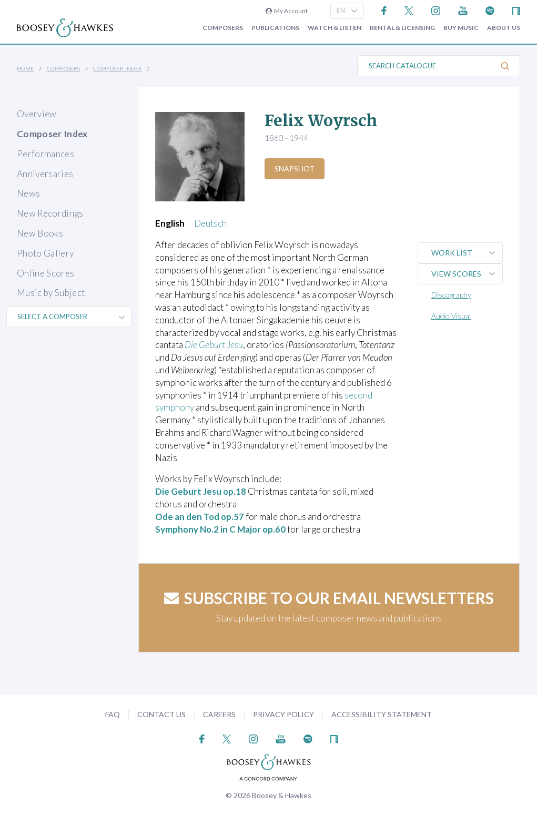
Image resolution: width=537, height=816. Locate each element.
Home (25, 68)
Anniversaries (45, 173)
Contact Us (161, 714)
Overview (37, 113)
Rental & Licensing (402, 28)
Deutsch (210, 223)
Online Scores (45, 273)
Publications (275, 28)
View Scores (466, 274)
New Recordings (50, 213)
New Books (40, 233)
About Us (503, 28)
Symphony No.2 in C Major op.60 (221, 529)
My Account (287, 11)
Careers (219, 714)
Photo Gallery (45, 253)
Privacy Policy (283, 714)
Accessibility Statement (381, 714)
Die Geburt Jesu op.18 (201, 491)
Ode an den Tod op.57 (200, 516)
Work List (466, 253)
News (28, 193)
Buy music (461, 28)
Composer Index (117, 68)
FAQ (112, 714)
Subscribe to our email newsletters (329, 597)
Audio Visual (451, 315)
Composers (222, 28)
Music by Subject (51, 292)
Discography (451, 294)
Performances (45, 153)
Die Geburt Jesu (214, 344)
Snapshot (295, 168)
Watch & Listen (334, 28)
